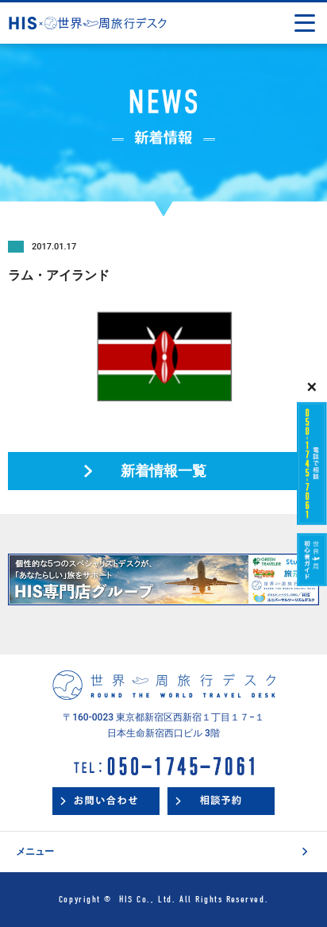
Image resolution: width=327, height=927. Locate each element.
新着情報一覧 (163, 470)
